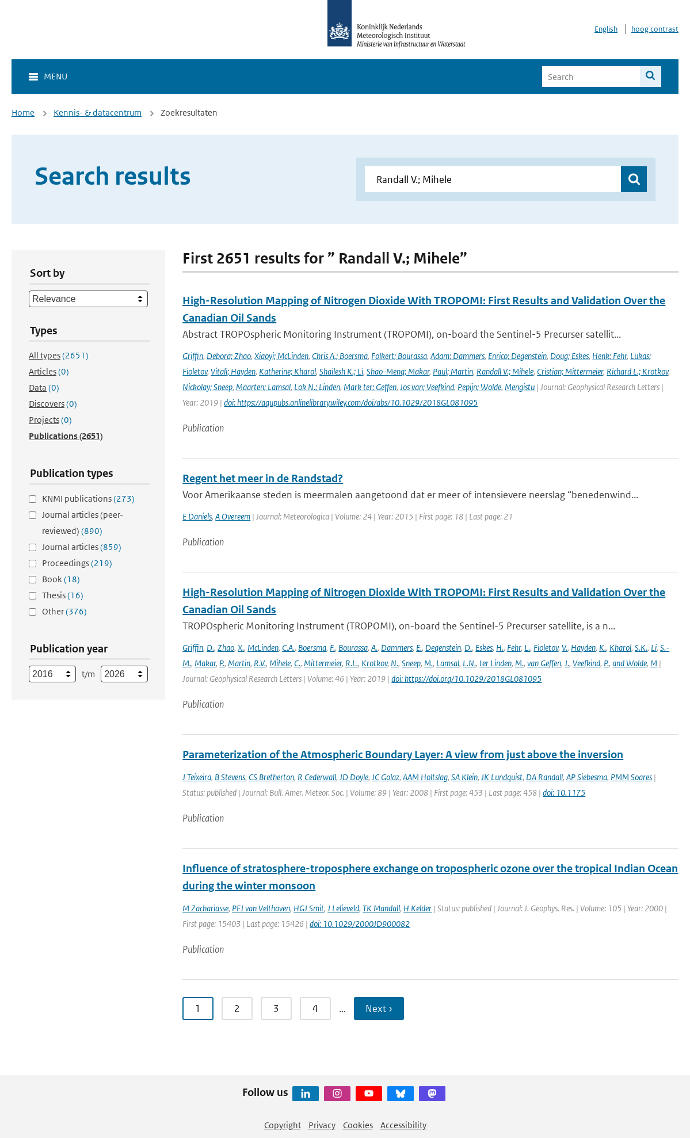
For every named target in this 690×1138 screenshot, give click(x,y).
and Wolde (629, 663)
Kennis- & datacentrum (98, 112)
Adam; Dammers (457, 355)
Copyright (282, 1125)
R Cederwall (317, 777)
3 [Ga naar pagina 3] (276, 1008)
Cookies (358, 1125)
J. (567, 663)
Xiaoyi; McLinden (281, 355)
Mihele (280, 663)
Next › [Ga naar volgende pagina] (378, 1008)
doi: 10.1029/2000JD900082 (360, 923)
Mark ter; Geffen (370, 386)
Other (64, 611)
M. (428, 663)
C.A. (288, 647)
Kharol (620, 647)
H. (500, 647)
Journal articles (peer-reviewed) (82, 522)
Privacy (322, 1125)
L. (527, 647)
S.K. (641, 647)
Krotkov (374, 663)
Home (23, 112)
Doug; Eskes (569, 355)
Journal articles (81, 546)
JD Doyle (354, 777)
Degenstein (443, 647)
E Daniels (197, 516)
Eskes (484, 647)
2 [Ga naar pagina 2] (237, 1008)
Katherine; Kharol (287, 371)
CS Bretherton (271, 777)
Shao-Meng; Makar (398, 371)
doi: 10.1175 (564, 792)
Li (654, 647)
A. (374, 647)
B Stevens (230, 777)
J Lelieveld (343, 908)
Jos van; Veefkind (427, 386)
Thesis (62, 595)
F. (332, 647)
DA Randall (544, 777)
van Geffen (544, 663)
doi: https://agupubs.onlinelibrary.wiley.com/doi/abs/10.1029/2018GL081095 (351, 402)
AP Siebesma (586, 777)
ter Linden (495, 663)
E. (419, 647)
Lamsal (447, 663)
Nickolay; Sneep (207, 386)
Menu (55, 76)
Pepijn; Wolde (479, 386)
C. (297, 663)
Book (61, 579)
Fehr (514, 647)
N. (394, 663)
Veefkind (586, 663)
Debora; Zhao (229, 355)
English (605, 29)
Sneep (411, 663)
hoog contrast (654, 29)
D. (210, 647)
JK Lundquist (502, 777)
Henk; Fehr (609, 355)
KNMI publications (88, 498)
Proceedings (77, 562)
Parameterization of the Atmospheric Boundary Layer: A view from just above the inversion (402, 754)
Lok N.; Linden (317, 386)
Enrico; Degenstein (517, 355)
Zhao (226, 647)
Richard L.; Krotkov (637, 371)
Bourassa (353, 647)
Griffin (192, 355)
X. (241, 647)
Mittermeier (323, 663)
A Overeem (232, 516)
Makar (205, 663)
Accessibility (403, 1125)
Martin (239, 663)
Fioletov (545, 647)
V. (564, 647)
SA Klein (464, 777)
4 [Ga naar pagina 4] (315, 1008)
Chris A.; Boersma (340, 355)
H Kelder (417, 908)
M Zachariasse (205, 908)
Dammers (397, 647)
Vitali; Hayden (233, 371)
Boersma (312, 647)
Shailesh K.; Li (341, 371)
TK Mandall (381, 908)
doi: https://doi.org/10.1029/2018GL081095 (466, 678)
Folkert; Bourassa (399, 355)
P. (221, 663)
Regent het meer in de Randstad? (262, 478)
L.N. (469, 663)
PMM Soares (631, 777)
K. (602, 647)
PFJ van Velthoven (261, 908)
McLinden (263, 647)
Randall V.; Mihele (504, 371)
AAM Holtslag (425, 777)
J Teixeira (196, 777)
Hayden (583, 647)
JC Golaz (385, 777)
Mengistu (520, 386)
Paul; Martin (453, 371)
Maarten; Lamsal (263, 386)
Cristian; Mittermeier (570, 371)
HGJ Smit (308, 908)
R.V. (260, 663)
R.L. (351, 663)
